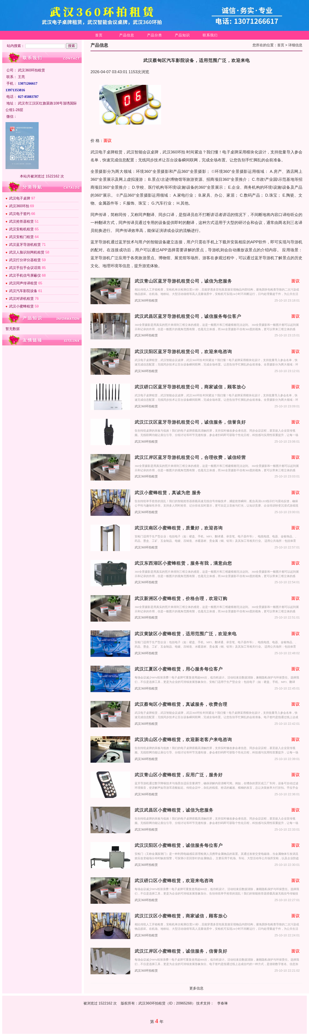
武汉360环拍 (19, 206)
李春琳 (222, 1003)
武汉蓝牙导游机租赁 (25, 244)
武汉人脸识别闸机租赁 (26, 252)
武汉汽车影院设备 (23, 291)
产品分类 (154, 35)
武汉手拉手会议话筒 (25, 268)
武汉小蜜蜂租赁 (21, 306)
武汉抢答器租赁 (21, 221)
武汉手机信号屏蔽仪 (25, 275)
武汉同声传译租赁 (23, 283)
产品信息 (126, 35)
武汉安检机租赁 (21, 229)
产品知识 (182, 35)
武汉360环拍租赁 (146, 300)
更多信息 (196, 988)
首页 (99, 35)
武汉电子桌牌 (19, 198)
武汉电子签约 (19, 214)
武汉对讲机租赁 (21, 298)
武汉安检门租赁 (21, 237)
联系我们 (210, 35)
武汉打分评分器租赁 (25, 260)
